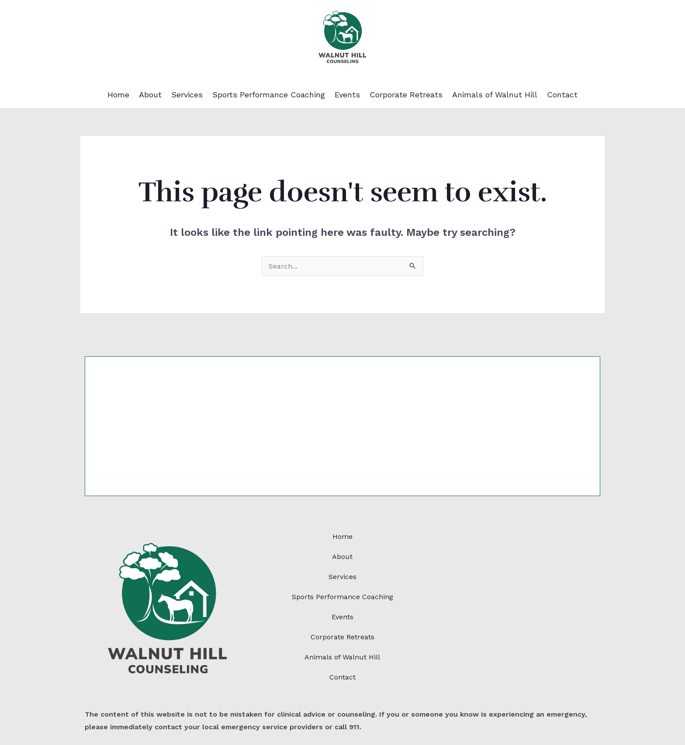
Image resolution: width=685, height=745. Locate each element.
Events (347, 94)
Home (118, 94)
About (150, 94)
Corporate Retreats (406, 94)
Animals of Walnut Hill (494, 94)
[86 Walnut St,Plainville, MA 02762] (517, 592)
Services (187, 94)
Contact (562, 94)
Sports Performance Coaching (268, 94)
